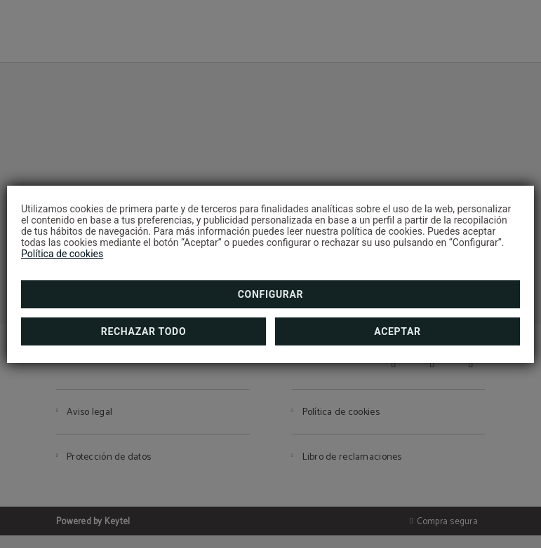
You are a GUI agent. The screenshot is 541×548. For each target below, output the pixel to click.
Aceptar (397, 331)
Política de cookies (62, 253)
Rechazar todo (143, 331)
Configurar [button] (271, 294)
